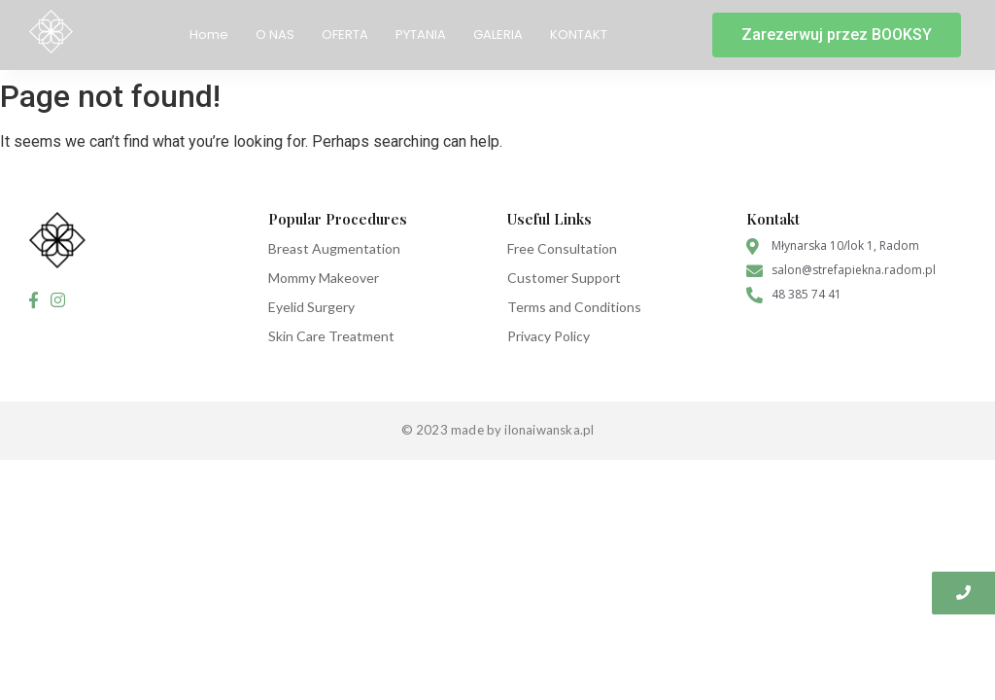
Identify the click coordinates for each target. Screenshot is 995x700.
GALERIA (498, 34)
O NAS (275, 34)
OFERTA (345, 34)
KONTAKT (578, 34)
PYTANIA (420, 34)
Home (208, 34)
